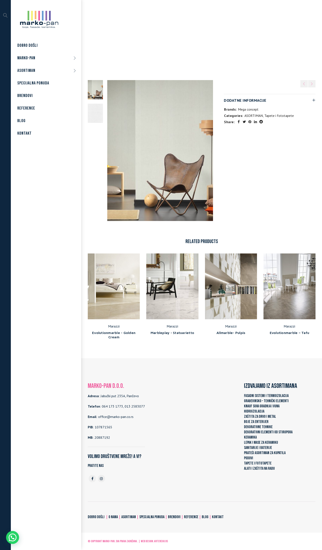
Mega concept (248, 109)
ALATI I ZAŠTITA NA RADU (259, 468)
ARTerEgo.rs (161, 541)
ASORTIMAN (168, 39)
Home (150, 39)
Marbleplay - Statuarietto (172, 333)
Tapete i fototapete (196, 39)
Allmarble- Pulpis (230, 333)
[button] (12, 537)
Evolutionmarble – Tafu (289, 333)
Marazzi (114, 326)
